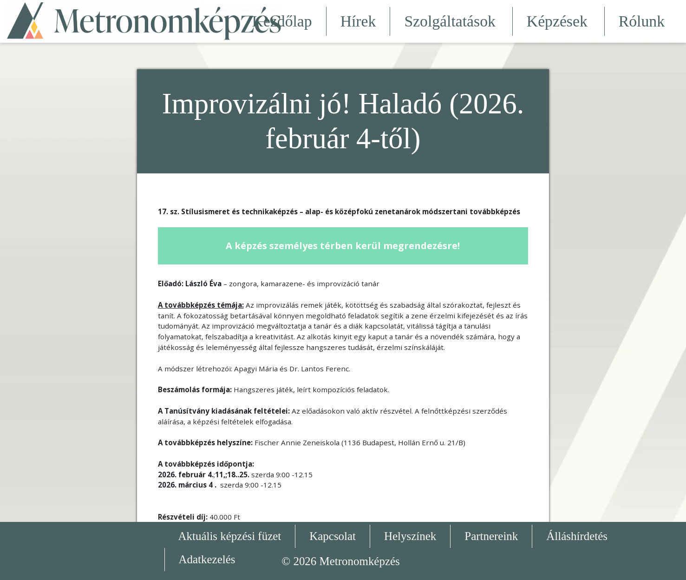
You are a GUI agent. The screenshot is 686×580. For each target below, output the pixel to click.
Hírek (358, 21)
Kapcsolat (332, 536)
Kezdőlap (282, 21)
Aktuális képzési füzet (229, 536)
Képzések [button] (558, 21)
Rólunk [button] (643, 21)
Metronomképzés (360, 561)
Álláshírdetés (577, 536)
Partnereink (491, 536)
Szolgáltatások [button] (451, 21)
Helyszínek (410, 536)
